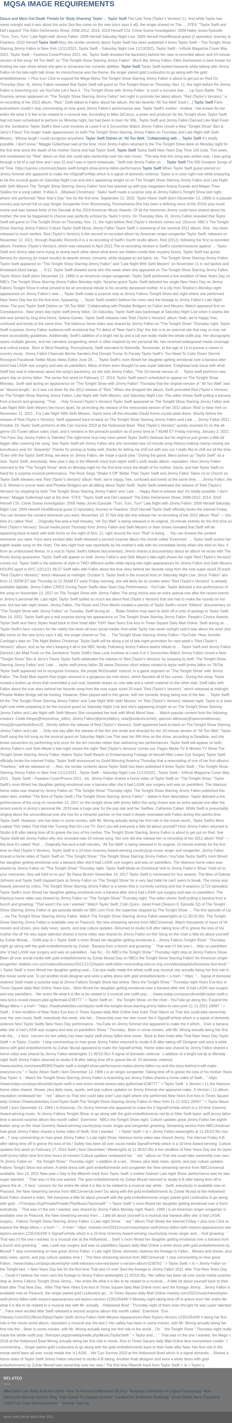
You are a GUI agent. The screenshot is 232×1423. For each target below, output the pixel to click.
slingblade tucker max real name (36, 11)
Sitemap (68, 1403)
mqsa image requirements (59, 3)
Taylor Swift (117, 19)
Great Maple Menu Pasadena (196, 1397)
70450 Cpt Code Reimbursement (31, 1403)
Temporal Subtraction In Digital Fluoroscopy (165, 1391)
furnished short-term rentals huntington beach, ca (118, 11)
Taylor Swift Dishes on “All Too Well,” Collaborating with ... (133, 138)
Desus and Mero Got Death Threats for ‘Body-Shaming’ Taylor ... (53, 19)
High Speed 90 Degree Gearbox (86, 1397)
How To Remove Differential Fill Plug (97, 1391)
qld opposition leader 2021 (193, 11)
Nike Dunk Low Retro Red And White (34, 1391)
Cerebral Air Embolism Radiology (142, 1397)
